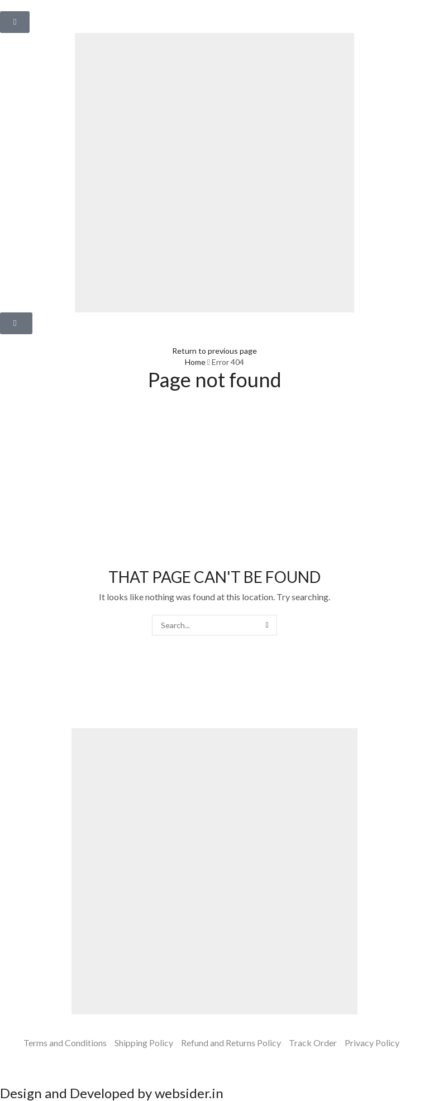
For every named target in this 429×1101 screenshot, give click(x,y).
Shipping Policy (144, 1042)
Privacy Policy (372, 1042)
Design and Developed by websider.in (111, 1093)
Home (195, 362)
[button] (15, 22)
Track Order (313, 1042)
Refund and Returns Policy (231, 1042)
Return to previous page (214, 350)
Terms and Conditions (65, 1042)
